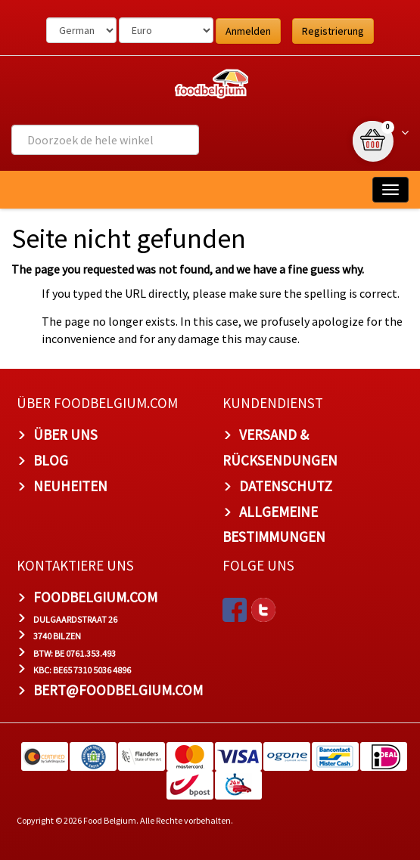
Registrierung (333, 31)
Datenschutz (285, 486)
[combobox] (105, 140)
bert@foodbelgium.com (118, 690)
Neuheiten (70, 486)
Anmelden (248, 31)
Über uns (65, 434)
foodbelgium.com (95, 597)
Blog (50, 460)
